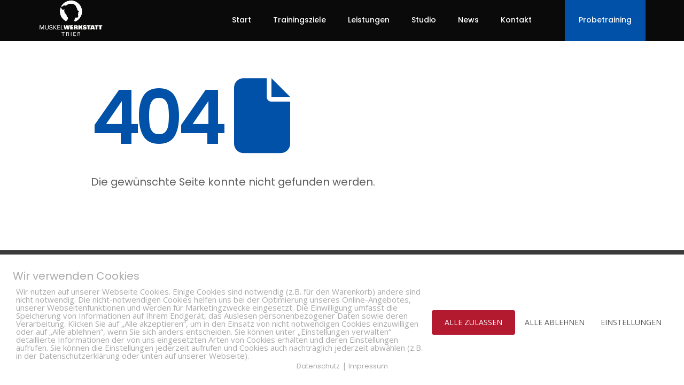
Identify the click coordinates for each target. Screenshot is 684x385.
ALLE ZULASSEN (473, 322)
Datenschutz (318, 366)
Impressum (368, 366)
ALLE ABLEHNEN (555, 322)
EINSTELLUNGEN (631, 322)
